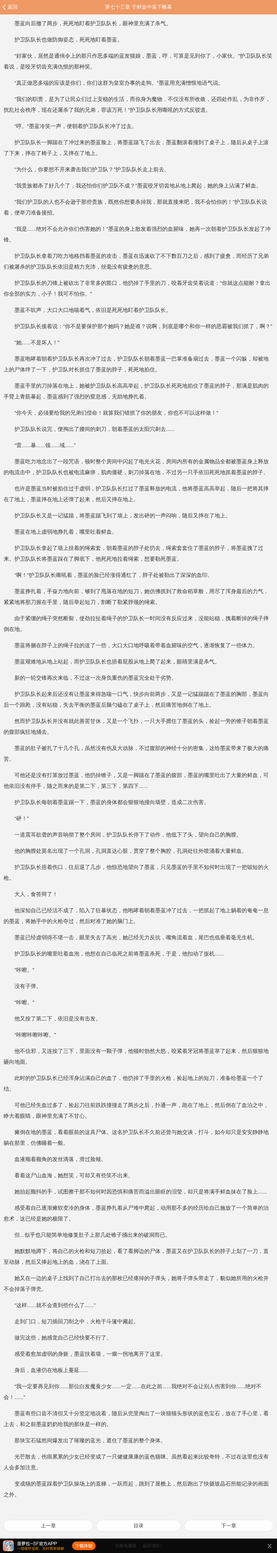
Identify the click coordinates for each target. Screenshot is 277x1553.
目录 (138, 1525)
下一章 (228, 1525)
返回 (13, 7)
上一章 (48, 1525)
